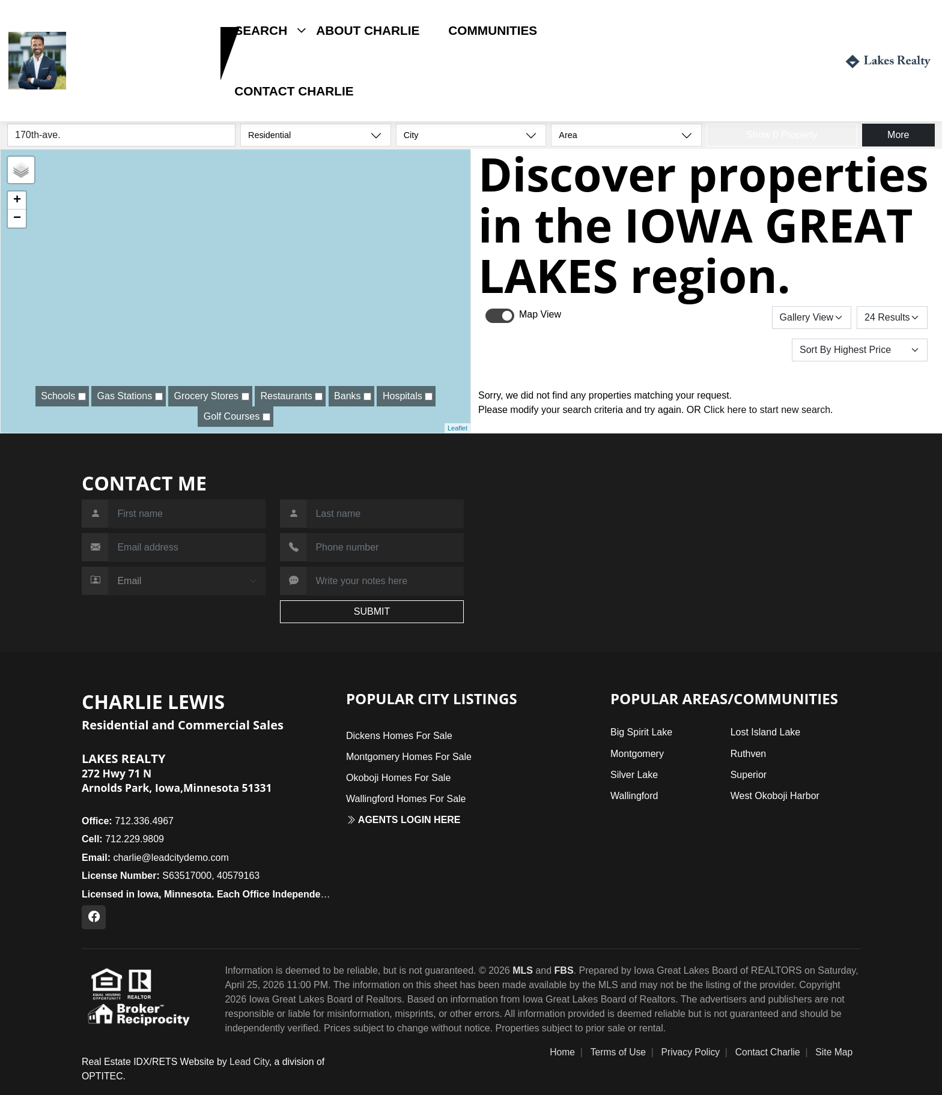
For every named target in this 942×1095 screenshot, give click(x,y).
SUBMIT (372, 611)
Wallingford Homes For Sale (406, 799)
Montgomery (637, 754)
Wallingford (634, 796)
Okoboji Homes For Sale (398, 778)
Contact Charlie (293, 91)
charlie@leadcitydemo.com (155, 857)
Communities (492, 30)
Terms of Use (618, 1052)
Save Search (730, 317)
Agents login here (403, 820)
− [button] (17, 219)
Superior (749, 775)
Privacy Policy (690, 1052)
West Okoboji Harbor (775, 796)
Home (562, 1052)
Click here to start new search (766, 410)
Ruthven (749, 754)
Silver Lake (634, 775)
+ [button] (17, 201)
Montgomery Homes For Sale (409, 757)
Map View (540, 314)
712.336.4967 (128, 821)
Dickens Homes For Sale (399, 736)
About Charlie (367, 30)
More (898, 135)
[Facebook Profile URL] (94, 917)
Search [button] (260, 30)
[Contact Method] (187, 581)
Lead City (249, 1062)
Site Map (833, 1052)
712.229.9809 (107, 79)
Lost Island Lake (766, 732)
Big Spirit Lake (641, 732)
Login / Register (780, 60)
